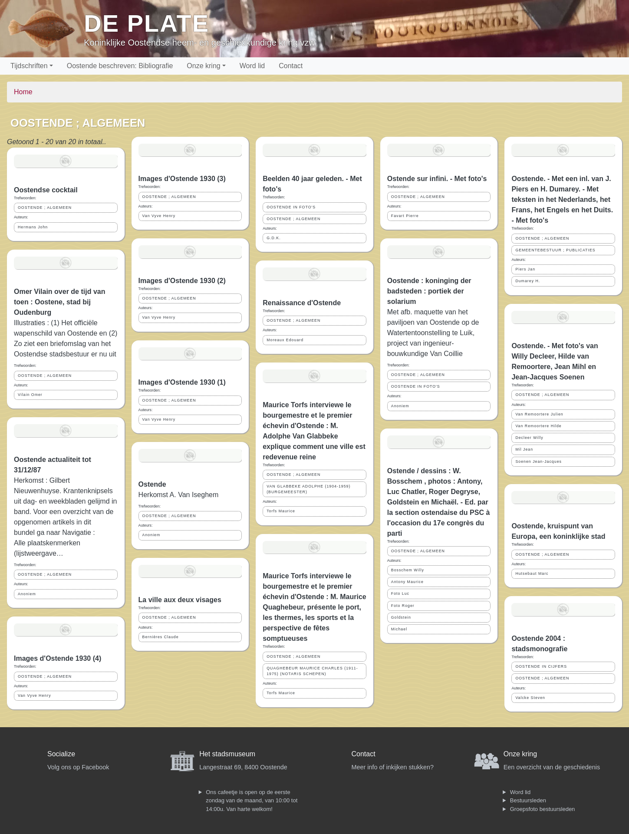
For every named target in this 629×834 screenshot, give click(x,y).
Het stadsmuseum (227, 754)
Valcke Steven (530, 698)
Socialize (61, 754)
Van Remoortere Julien (539, 414)
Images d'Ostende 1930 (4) (57, 658)
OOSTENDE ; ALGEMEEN (45, 207)
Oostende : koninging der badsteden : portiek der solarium (429, 291)
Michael (399, 629)
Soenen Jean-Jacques (538, 461)
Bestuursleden (528, 800)
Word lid (252, 65)
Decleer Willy (529, 437)
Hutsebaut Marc (531, 573)
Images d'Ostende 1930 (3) (182, 178)
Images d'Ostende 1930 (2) (182, 280)
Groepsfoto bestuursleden (542, 809)
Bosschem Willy (407, 570)
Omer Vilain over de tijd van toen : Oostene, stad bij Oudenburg (59, 302)
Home (23, 92)
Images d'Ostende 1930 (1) (182, 382)
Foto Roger (403, 605)
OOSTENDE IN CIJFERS (541, 666)
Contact (291, 65)
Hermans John (33, 227)
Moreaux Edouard (285, 340)
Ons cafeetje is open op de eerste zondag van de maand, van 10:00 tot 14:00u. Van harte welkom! (251, 800)
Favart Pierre (405, 216)
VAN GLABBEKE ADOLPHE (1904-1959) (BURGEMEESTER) (308, 489)
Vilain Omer (30, 394)
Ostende (152, 484)
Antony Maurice (407, 582)
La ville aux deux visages (179, 599)
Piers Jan (525, 269)
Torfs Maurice (281, 511)
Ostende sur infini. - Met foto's (437, 178)
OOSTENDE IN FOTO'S (291, 207)
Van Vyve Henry (34, 695)
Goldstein (401, 617)
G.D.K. (273, 238)
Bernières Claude (160, 637)
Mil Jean (524, 449)
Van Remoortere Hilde (538, 426)
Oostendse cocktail (46, 190)
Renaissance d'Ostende (302, 303)
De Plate (146, 23)
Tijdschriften (29, 65)
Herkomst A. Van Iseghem (178, 494)
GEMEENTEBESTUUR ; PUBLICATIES (555, 250)
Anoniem (27, 594)
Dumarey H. (527, 281)
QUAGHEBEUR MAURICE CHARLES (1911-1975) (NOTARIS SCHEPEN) (312, 671)
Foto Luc (400, 593)
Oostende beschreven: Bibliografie (120, 65)
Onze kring (203, 65)
